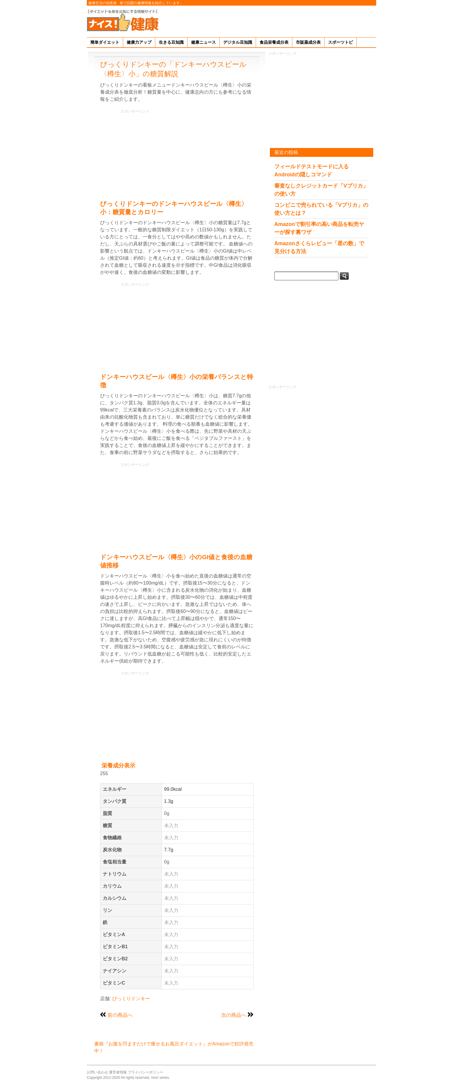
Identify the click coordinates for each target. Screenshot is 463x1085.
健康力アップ (139, 42)
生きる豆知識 (171, 42)
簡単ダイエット (104, 42)
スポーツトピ (340, 42)
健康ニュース (203, 42)
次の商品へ (233, 1015)
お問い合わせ (97, 1072)
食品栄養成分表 (274, 42)
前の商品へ (120, 1015)
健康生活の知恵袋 (102, 3)
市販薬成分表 (308, 42)
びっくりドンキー (131, 998)
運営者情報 (118, 1072)
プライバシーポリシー (145, 1072)
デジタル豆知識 (237, 42)
